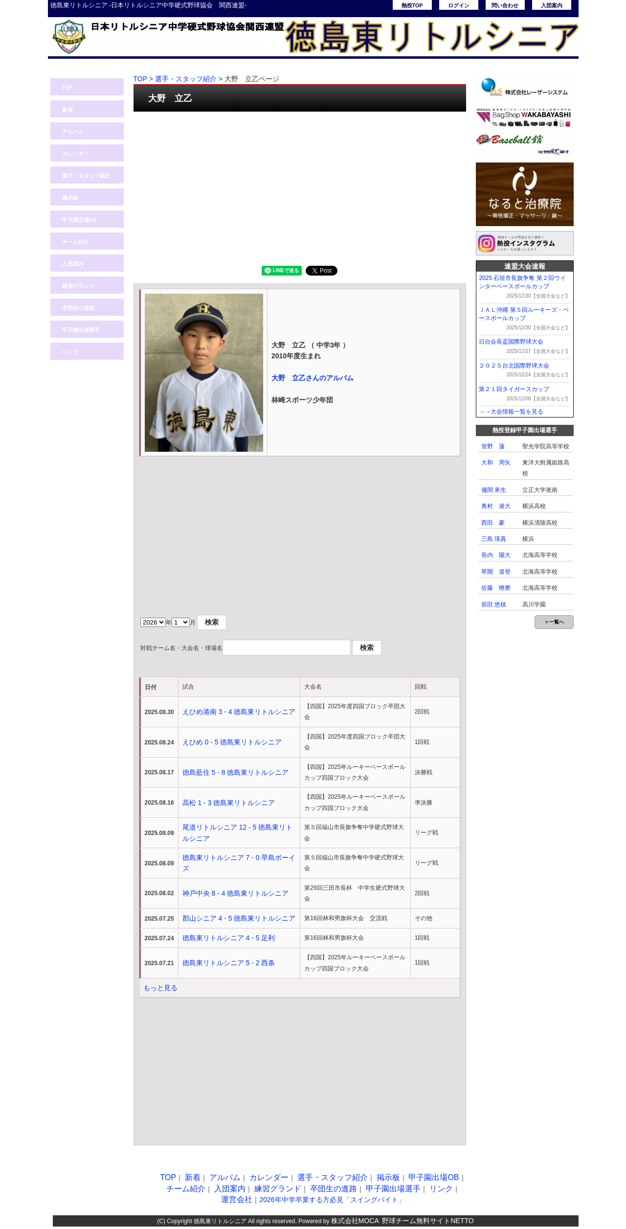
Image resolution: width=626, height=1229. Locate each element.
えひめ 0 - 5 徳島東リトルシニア (232, 742)
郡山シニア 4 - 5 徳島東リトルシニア (239, 918)
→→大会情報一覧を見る (511, 411)
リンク (70, 352)
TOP (67, 88)
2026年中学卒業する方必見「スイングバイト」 (331, 1200)
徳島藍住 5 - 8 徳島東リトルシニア (235, 772)
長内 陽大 (496, 555)
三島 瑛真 (493, 538)
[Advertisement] (300, 187)
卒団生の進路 (78, 308)
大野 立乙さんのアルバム (312, 378)
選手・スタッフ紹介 (86, 176)
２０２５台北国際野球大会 (514, 365)
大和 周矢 (496, 462)
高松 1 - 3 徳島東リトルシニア (228, 803)
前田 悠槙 (493, 604)
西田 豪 (493, 522)
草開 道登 (496, 571)
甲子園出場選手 (81, 330)
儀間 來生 (493, 490)
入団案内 (551, 5)
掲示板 (70, 198)
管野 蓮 (493, 446)
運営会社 (236, 1199)
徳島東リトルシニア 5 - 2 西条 (228, 963)
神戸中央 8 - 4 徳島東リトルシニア (235, 893)
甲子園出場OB (79, 220)
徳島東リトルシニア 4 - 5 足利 (228, 938)
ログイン (459, 5)
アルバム (73, 132)
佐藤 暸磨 (496, 587)
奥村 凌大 (496, 506)
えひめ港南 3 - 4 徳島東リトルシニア (239, 712)
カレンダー (75, 154)
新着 (67, 110)
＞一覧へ (554, 622)
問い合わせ (505, 5)
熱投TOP (412, 5)
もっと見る (160, 988)
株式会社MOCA (355, 1221)
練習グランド (78, 286)
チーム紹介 (75, 242)
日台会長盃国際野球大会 (511, 341)
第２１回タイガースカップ (514, 389)
